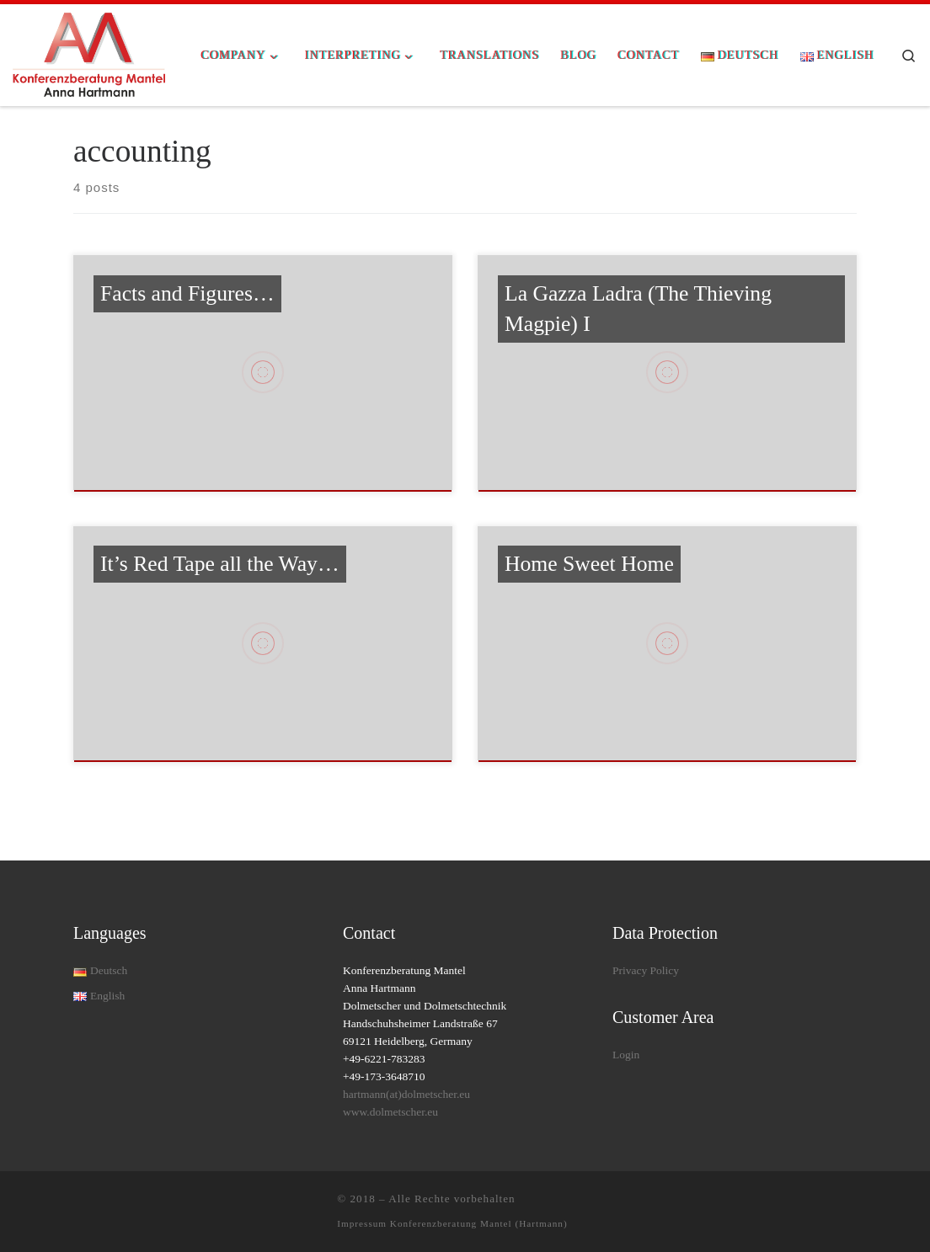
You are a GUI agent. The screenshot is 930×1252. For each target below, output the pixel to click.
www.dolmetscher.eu (390, 1111)
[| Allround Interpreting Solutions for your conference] (89, 53)
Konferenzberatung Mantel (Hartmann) (479, 1223)
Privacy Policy (645, 970)
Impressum (363, 1223)
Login (625, 1054)
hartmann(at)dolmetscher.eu (406, 1094)
